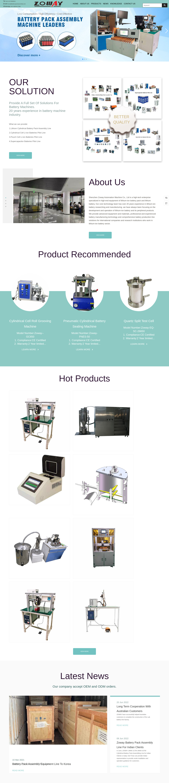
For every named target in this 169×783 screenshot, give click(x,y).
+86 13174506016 (12, 1)
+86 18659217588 (17, 6)
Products (77, 771)
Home (73, 4)
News (89, 771)
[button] (2, 30)
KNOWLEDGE (118, 4)
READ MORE (115, 660)
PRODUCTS (96, 4)
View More (20, 155)
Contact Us (101, 771)
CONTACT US (132, 4)
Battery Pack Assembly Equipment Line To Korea (41, 584)
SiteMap (115, 771)
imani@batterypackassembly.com (18, 4)
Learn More (29, 349)
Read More (18, 591)
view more (84, 472)
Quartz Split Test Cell (139, 321)
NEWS (106, 4)
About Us (83, 4)
